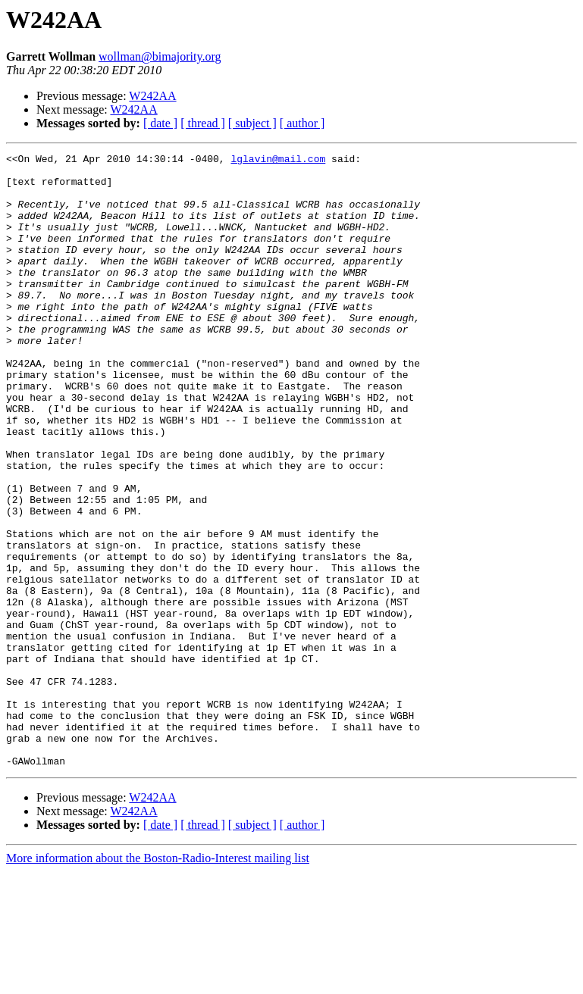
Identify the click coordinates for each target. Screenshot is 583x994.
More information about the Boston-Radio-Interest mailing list (157, 980)
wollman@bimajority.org (160, 56)
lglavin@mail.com (277, 160)
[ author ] (302, 123)
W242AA (152, 95)
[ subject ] (252, 123)
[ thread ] (202, 123)
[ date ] (160, 123)
